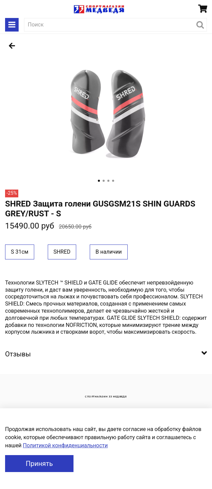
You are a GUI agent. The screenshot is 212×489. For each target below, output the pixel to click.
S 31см (19, 252)
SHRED (62, 252)
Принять (39, 463)
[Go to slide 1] (99, 181)
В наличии (109, 252)
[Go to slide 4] (113, 181)
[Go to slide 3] (108, 181)
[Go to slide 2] (104, 181)
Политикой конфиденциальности (65, 445)
